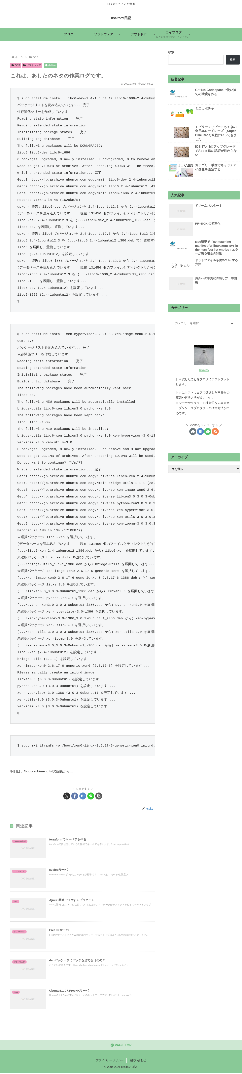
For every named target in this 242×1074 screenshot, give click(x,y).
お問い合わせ (137, 1061)
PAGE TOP (121, 1046)
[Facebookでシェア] (74, 796)
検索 (171, 52)
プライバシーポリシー (110, 1061)
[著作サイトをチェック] (192, 431)
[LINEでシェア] (90, 796)
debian (50, 65)
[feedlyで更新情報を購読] (207, 431)
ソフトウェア (32, 65)
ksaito (204, 370)
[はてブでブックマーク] (82, 796)
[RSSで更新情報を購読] (215, 431)
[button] (98, 796)
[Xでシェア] (66, 796)
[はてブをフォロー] (200, 431)
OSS (16, 65)
